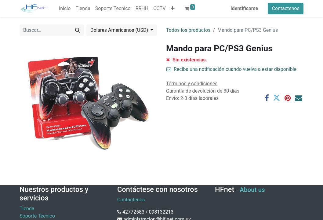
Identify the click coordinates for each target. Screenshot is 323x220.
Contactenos (131, 200)
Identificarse (244, 8)
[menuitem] (64, 8)
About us (252, 189)
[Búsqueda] (77, 30)
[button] (172, 8)
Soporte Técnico (37, 216)
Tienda (27, 208)
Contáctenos (285, 8)
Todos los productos (188, 30)
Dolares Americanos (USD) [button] (119, 30)
